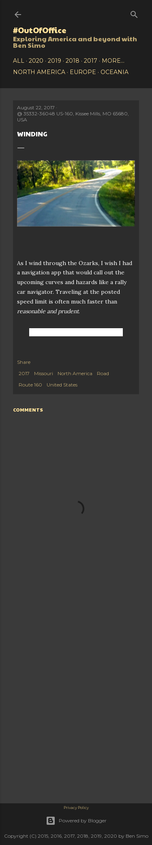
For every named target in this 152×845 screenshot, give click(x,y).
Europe (83, 72)
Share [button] (23, 362)
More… (113, 60)
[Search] (134, 13)
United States (62, 385)
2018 (72, 60)
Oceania (114, 72)
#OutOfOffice (39, 30)
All (18, 60)
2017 (90, 60)
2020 (36, 60)
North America (39, 72)
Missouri (43, 373)
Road (103, 373)
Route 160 (30, 385)
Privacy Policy (76, 807)
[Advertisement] (76, 659)
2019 (54, 60)
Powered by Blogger (76, 821)
